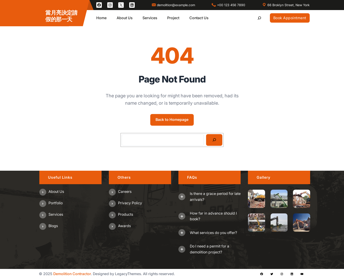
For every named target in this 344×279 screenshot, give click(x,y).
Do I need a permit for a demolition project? (209, 249)
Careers (125, 191)
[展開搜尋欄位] (259, 18)
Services (55, 214)
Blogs (53, 225)
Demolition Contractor (72, 273)
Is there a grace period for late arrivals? (215, 196)
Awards (124, 225)
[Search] (214, 140)
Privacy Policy (130, 203)
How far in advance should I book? (213, 216)
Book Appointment (289, 18)
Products (125, 214)
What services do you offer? (213, 232)
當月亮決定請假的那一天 (61, 16)
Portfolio (55, 203)
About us (56, 191)
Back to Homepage (172, 119)
